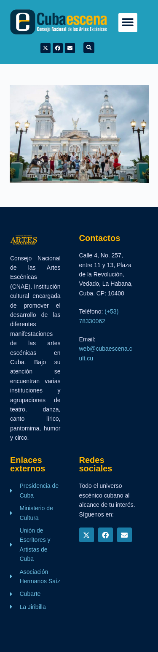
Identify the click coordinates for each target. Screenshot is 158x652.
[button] (127, 22)
